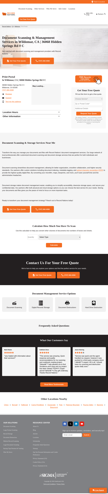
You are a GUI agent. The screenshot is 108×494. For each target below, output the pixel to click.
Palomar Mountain (73, 405)
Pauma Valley (88, 405)
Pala (60, 405)
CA (13, 26)
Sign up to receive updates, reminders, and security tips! (83, 431)
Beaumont (54, 408)
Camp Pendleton (37, 405)
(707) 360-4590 (8, 90)
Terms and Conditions (49, 485)
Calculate (54, 245)
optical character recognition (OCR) (90, 170)
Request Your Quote (88, 114)
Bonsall (14, 405)
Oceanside (51, 405)
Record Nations (6, 26)
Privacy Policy (61, 485)
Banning (100, 405)
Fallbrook (24, 405)
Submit (86, 436)
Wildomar (17, 26)
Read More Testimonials (54, 385)
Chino (6, 405)
